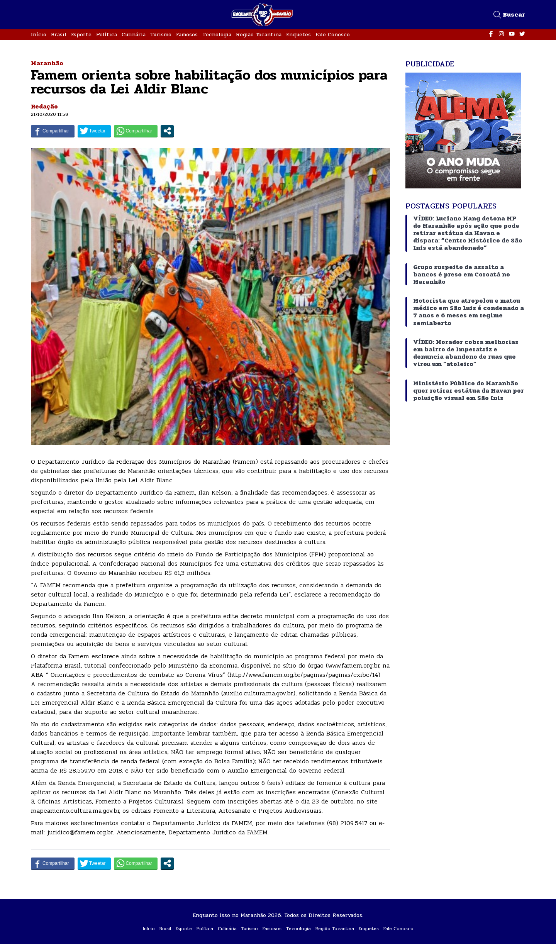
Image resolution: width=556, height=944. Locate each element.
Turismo (160, 35)
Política (106, 35)
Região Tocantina (258, 35)
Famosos (187, 35)
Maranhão (47, 63)
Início (38, 35)
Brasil (58, 35)
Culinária (134, 35)
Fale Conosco (332, 35)
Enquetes (298, 35)
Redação (44, 106)
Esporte (81, 35)
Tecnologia (216, 35)
